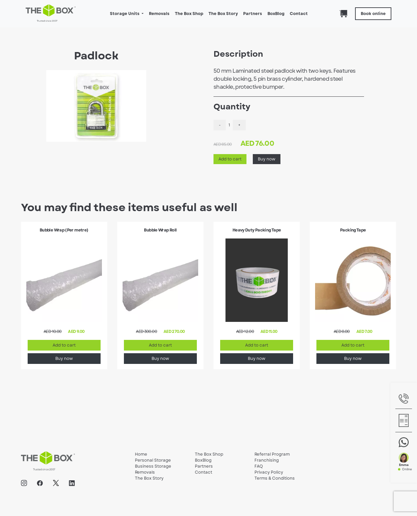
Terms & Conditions (274, 478)
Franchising (266, 460)
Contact (299, 14)
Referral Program (272, 454)
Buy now (266, 159)
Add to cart (229, 159)
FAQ (258, 466)
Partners (252, 14)
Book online (373, 14)
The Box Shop (189, 14)
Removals (159, 14)
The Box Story (223, 14)
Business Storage (153, 466)
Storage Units (125, 14)
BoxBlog (275, 14)
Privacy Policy (268, 472)
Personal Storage (153, 460)
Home (141, 454)
